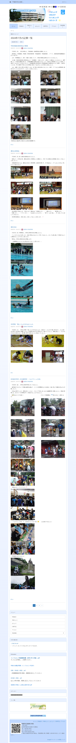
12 (12, 317)
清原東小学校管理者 (27, 48)
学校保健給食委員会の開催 (19, 46)
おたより (52, 721)
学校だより (46, 721)
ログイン (64, 2)
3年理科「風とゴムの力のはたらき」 (22, 324)
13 (12, 220)
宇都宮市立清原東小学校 (19, 2)
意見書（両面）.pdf (16, 678)
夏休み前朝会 (15, 151)
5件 (21, 42)
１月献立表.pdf (14, 643)
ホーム (34, 721)
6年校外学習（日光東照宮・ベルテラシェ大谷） (26, 379)
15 (12, 144)
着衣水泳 (13, 227)
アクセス (63, 721)
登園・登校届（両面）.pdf (18, 670)
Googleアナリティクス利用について (56, 739)
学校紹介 (40, 721)
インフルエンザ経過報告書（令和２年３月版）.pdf (25, 658)
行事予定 (57, 721)
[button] (62, 26)
